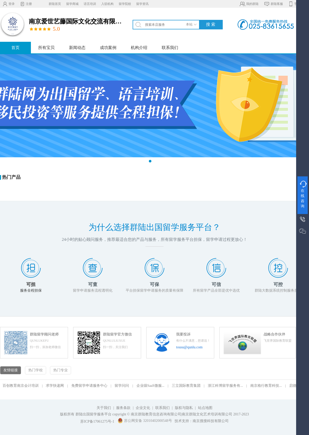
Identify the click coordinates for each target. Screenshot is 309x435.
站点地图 (205, 408)
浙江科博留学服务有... (225, 386)
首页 (15, 47)
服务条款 (123, 408)
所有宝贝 (46, 47)
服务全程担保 (31, 290)
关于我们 (104, 408)
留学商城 (72, 4)
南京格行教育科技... (266, 386)
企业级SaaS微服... (150, 386)
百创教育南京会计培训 (21, 386)
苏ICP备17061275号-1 (97, 421)
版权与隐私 (184, 408)
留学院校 (125, 4)
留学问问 (122, 386)
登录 (9, 3)
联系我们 (170, 47)
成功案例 (108, 47)
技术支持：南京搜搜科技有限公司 (202, 421)
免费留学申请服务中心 (89, 386)
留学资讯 (142, 4)
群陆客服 (273, 3)
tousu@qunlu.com (189, 347)
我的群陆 (249, 3)
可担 (31, 284)
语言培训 (90, 4)
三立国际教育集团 (186, 386)
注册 (26, 3)
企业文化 (143, 408)
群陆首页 (55, 4)
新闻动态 (77, 47)
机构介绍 (139, 47)
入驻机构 (107, 4)
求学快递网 (55, 386)
